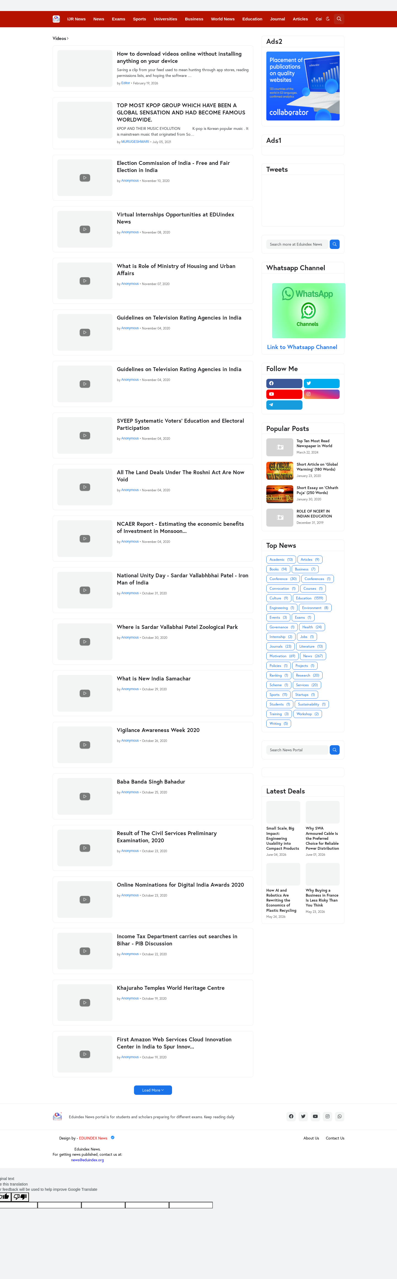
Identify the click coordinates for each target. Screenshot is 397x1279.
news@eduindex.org (87, 1159)
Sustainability (312, 704)
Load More (151, 1090)
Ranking (279, 675)
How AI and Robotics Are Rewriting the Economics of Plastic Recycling (281, 900)
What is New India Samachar (154, 678)
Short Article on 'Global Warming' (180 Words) (317, 467)
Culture (279, 598)
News (313, 656)
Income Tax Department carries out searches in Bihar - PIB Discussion (177, 940)
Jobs (307, 636)
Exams (303, 617)
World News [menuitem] (223, 19)
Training (279, 714)
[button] (328, 19)
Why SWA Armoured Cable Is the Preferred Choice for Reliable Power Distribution (322, 838)
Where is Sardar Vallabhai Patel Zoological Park (177, 627)
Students (280, 704)
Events (278, 617)
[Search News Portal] (297, 750)
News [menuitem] (98, 19)
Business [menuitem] (194, 19)
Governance (282, 627)
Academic (281, 559)
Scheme (279, 685)
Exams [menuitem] (118, 19)
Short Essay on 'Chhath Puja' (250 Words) (317, 490)
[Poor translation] (20, 1197)
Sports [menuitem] (139, 19)
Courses (313, 588)
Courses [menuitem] (143, 35)
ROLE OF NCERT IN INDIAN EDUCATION (314, 514)
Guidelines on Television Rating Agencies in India (179, 317)
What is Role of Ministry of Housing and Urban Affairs (176, 269)
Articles (310, 559)
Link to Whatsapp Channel (303, 347)
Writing (279, 723)
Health (312, 627)
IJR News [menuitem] (76, 19)
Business (305, 569)
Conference (283, 579)
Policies (279, 665)
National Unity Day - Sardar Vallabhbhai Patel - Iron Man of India (182, 579)
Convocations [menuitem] (113, 35)
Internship (281, 636)
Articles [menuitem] (300, 19)
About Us (311, 1138)
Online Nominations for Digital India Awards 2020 (180, 884)
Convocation (283, 588)
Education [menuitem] (252, 19)
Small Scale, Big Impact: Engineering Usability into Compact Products (282, 838)
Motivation (282, 656)
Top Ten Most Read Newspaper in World (314, 443)
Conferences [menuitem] (79, 35)
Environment (315, 608)
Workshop (308, 714)
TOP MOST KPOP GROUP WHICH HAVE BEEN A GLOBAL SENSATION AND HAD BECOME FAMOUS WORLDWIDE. (181, 112)
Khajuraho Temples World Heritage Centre (171, 987)
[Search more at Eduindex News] (297, 244)
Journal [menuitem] (277, 19)
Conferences (318, 579)
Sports (278, 694)
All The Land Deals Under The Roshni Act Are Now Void (180, 476)
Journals (280, 646)
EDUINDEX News (97, 1138)
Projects (305, 665)
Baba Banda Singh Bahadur (151, 781)
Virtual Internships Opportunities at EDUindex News (175, 218)
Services (307, 685)
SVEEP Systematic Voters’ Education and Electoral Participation (180, 424)
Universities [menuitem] (165, 19)
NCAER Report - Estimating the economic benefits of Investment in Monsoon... (180, 527)
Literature (311, 646)
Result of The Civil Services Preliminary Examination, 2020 (167, 837)
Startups (305, 694)
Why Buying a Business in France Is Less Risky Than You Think (322, 898)
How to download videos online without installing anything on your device (179, 57)
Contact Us (335, 1138)
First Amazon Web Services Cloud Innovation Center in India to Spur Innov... (174, 1043)
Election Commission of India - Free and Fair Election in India (173, 166)
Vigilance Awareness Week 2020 (158, 730)
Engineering (282, 608)
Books (278, 569)
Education (309, 598)
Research (307, 675)
